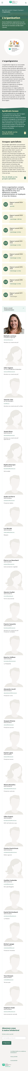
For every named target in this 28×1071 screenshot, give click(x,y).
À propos (20, 10)
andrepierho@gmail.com (9, 500)
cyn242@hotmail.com (9, 884)
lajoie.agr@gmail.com (8, 756)
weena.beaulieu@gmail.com (10, 788)
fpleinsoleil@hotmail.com (9, 435)
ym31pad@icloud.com (8, 979)
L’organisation (6, 12)
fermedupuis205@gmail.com (10, 820)
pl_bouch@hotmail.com (9, 564)
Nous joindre (13, 1056)
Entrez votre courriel (14, 1039)
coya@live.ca (6, 403)
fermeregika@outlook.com (9, 468)
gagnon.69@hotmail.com (9, 371)
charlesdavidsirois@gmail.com (10, 852)
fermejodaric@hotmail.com (10, 661)
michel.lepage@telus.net (9, 947)
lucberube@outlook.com (9, 532)
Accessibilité (13, 1060)
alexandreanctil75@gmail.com (10, 692)
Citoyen (15, 10)
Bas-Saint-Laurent (7, 10)
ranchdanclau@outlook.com (10, 916)
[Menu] (2, 3)
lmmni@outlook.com (8, 596)
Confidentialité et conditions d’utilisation (18, 1052)
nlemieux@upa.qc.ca (8, 339)
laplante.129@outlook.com (9, 1011)
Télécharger (16, 219)
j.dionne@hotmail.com (9, 724)
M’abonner (6, 1043)
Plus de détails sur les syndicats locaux (14, 133)
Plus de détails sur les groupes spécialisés (14, 178)
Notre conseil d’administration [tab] (14, 309)
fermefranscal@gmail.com (9, 627)
